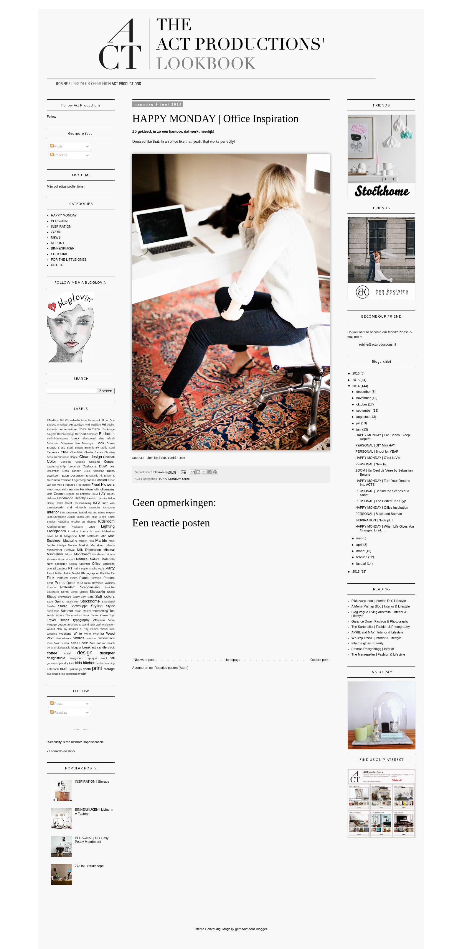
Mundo (111, 554)
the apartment (69, 673)
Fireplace (69, 484)
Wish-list (98, 633)
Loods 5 (86, 531)
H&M (95, 493)
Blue (101, 438)
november (364, 398)
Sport (50, 601)
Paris (101, 568)
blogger (76, 647)
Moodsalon (99, 554)
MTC (103, 536)
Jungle (102, 516)
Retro (87, 583)
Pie (113, 573)
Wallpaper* (108, 624)
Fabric (90, 480)
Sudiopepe (53, 611)
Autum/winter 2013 (73, 429)
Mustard (70, 559)
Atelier (111, 424)
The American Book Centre (81, 615)
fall (112, 658)
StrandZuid (108, 601)
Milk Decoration (89, 549)
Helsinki (91, 498)
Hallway (51, 498)
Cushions (89, 466)
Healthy (80, 498)
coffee (52, 653)
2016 (356, 373)
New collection (57, 563)
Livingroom (56, 531)
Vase (111, 620)
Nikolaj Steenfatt (80, 563)
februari (362, 557)
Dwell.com (53, 475)
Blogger (261, 929)
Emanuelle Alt (94, 475)
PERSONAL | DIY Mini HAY (375, 445)
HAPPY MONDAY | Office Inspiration (381, 507)
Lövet (50, 536)
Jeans (80, 516)
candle (101, 647)
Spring (59, 601)
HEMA (111, 493)
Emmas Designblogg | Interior (373, 649)
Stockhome (90, 601)
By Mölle (101, 447)
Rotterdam (67, 587)
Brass (61, 447)
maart (360, 551)
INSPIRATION (61, 226)
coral (67, 653)
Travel (51, 620)
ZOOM (56, 232)
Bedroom (107, 433)
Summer (67, 611)
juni (359, 429)
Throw (104, 615)
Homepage (232, 659)
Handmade (65, 498)
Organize (109, 563)
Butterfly (89, 447)
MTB (82, 536)
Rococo (51, 587)
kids (78, 663)
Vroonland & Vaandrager (81, 624)
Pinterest (62, 577)
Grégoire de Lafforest (77, 493)
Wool (50, 638)
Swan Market (83, 611)
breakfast (89, 647)
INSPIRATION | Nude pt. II (374, 520)
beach (111, 643)
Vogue (61, 624)
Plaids (73, 578)
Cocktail (109, 457)
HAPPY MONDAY (169, 478)
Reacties (58, 155)
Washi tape (107, 629)
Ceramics (53, 452)
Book (100, 443)
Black (75, 438)
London (73, 531)
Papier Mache (89, 568)
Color (51, 461)
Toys (112, 615)
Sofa (90, 596)
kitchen (89, 663)
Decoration (53, 470)
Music (61, 559)
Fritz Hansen (70, 489)
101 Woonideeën (70, 420)
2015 (356, 380)
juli (358, 423)
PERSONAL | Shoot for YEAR (376, 451)
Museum (52, 559)
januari (361, 563)
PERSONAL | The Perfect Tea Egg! (380, 501)
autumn (101, 643)
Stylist (110, 606)
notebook (53, 669)
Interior (53, 512)
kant (71, 663)
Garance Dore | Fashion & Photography (380, 621)
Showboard (64, 596)
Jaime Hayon (106, 512)
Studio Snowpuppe (73, 606)
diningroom (76, 658)
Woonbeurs (63, 638)
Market (83, 545)
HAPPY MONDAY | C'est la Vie (377, 457)
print (97, 668)
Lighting (108, 526)
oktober (362, 404)
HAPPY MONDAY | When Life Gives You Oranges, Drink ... (384, 528)
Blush (111, 438)
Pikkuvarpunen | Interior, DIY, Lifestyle (379, 600)
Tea (112, 611)
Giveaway (107, 489)
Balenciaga (67, 434)
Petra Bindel (72, 573)
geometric (52, 663)
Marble (101, 540)
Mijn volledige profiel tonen (66, 186)
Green (58, 493)
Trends (64, 620)
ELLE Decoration (73, 475)
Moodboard (82, 554)
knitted (100, 663)
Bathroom (92, 434)
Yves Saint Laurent (58, 643)
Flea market (83, 484)
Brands (51, 447)
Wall (98, 624)
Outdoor (62, 568)
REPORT (58, 243)
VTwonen (99, 620)
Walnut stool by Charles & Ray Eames (72, 629)
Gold (49, 493)
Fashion (101, 480)
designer (107, 653)
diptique (92, 658)
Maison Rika (86, 540)
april (359, 544)
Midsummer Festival (61, 549)
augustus (363, 416)
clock (111, 647)
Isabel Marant (88, 512)
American (62, 424)
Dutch (111, 470)
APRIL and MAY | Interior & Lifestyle (377, 632)
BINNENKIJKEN (63, 248)
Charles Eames (93, 452)
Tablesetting (100, 611)
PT (70, 568)
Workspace (106, 638)
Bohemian (53, 443)
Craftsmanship (56, 466)
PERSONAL (60, 221)
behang (51, 647)
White (78, 633)
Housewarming (82, 503)
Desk (65, 470)
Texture (60, 615)
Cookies (80, 461)
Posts (56, 146)
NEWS (56, 237)
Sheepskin (97, 591)
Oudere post (319, 659)
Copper (109, 461)
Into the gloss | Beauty (368, 643)
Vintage (52, 624)
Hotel (68, 503)
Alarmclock (94, 420)
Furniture (86, 489)
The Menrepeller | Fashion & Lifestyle (378, 654)
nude (64, 668)
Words (79, 638)
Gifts (96, 489)
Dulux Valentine (94, 470)
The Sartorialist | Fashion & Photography (381, 626)
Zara (92, 643)
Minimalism (55, 554)
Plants (84, 577)
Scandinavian (90, 587)
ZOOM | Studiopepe (89, 866)
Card (112, 447)
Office (186, 478)
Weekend (65, 633)
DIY (112, 466)
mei (359, 538)
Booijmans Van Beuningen (77, 443)
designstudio (56, 658)
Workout (92, 638)
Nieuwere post (144, 659)
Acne (84, 420)
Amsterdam (76, 424)
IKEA (96, 503)
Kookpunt (77, 526)
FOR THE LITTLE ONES (69, 259)
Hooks (59, 503)
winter (82, 673)
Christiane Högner (67, 457)
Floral (96, 484)
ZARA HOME (79, 643)
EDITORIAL (59, 254)
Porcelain (96, 578)
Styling (97, 606)
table (57, 673)
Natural (82, 559)
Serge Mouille (79, 591)
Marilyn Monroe (67, 545)
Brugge (79, 447)
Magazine (70, 540)
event (103, 658)
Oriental (51, 568)
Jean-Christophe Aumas (61, 516)
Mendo (111, 545)
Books (111, 443)
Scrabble (109, 587)
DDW (103, 466)
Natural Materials (102, 559)
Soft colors (105, 596)
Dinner (76, 470)
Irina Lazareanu (69, 512)
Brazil (70, 447)
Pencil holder (54, 573)
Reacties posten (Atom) (171, 667)
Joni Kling (91, 516)
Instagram (109, 507)
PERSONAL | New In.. (371, 464)
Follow (51, 116)
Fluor (50, 489)
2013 (356, 571)
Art (104, 424)
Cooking (94, 461)
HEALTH (57, 265)
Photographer (90, 573)
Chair (64, 452)
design (85, 653)
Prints (60, 582)
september (364, 410)
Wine (87, 633)
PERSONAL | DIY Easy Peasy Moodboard (91, 839)
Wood (110, 633)
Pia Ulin (105, 573)
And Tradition (93, 424)
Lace (92, 526)
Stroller (51, 606)
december (364, 391)
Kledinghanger (56, 526)
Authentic (52, 429)
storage (109, 669)
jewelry (63, 663)
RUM (80, 583)
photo (87, 669)
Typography (80, 620)
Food (58, 489)
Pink (51, 577)
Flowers (108, 484)
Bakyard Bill (54, 434)
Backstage (109, 429)
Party (110, 568)
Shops (51, 596)
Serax (65, 591)
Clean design (90, 456)
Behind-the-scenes (57, 438)
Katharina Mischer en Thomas (76, 521)
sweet (50, 673)
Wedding (52, 633)
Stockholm (72, 601)
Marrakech (97, 545)
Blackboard (88, 438)
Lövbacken (108, 531)
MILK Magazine (66, 536)
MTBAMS (93, 536)
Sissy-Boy (79, 596)
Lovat (97, 531)
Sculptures (53, 591)
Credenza (74, 466)
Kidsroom (106, 521)
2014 (356, 386)
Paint (76, 568)
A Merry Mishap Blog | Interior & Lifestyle (381, 606)
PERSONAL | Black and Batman (378, 513)
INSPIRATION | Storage (92, 781)
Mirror (68, 554)
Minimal (109, 549)
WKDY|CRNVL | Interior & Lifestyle (377, 638)
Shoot (111, 591)
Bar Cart (80, 434)
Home (50, 503)
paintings (76, 669)
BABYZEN (94, 429)
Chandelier (76, 452)
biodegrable (63, 647)
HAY (102, 493)
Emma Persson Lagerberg (69, 480)
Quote (70, 582)
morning (110, 663)
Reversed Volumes (103, 583)
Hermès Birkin (106, 498)
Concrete (66, 461)
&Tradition (53, 420)
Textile (50, 615)
